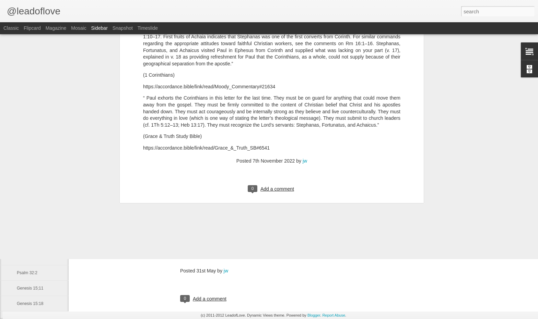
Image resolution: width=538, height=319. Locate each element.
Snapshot (123, 28)
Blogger (313, 315)
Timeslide (148, 28)
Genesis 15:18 (30, 303)
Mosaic (78, 28)
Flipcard (32, 28)
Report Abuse (333, 315)
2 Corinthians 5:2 (32, 211)
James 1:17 (27, 257)
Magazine (56, 28)
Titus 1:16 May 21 (33, 195)
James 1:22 (27, 226)
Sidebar (99, 28)
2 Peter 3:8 (27, 242)
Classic (11, 28)
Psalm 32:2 (27, 272)
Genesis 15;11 (30, 288)
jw (305, 54)
